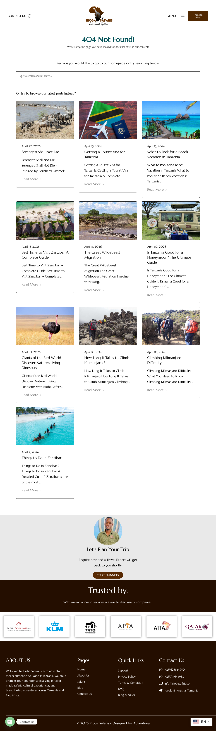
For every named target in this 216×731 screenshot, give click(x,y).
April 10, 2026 (156, 246)
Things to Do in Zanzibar (41, 458)
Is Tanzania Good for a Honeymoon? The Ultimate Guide (169, 257)
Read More (32, 179)
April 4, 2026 (30, 452)
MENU (171, 16)
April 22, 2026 (31, 146)
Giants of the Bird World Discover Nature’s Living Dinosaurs (41, 363)
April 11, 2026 (93, 246)
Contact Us (17, 16)
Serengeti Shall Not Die (40, 152)
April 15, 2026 (93, 146)
